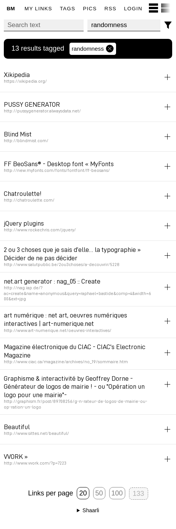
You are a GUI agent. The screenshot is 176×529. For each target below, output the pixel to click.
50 (99, 493)
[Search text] (44, 25)
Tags (68, 8)
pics (90, 8)
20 (83, 493)
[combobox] (123, 25)
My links (38, 8)
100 (117, 493)
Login (133, 8)
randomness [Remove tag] (93, 48)
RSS (110, 8)
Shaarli (90, 510)
